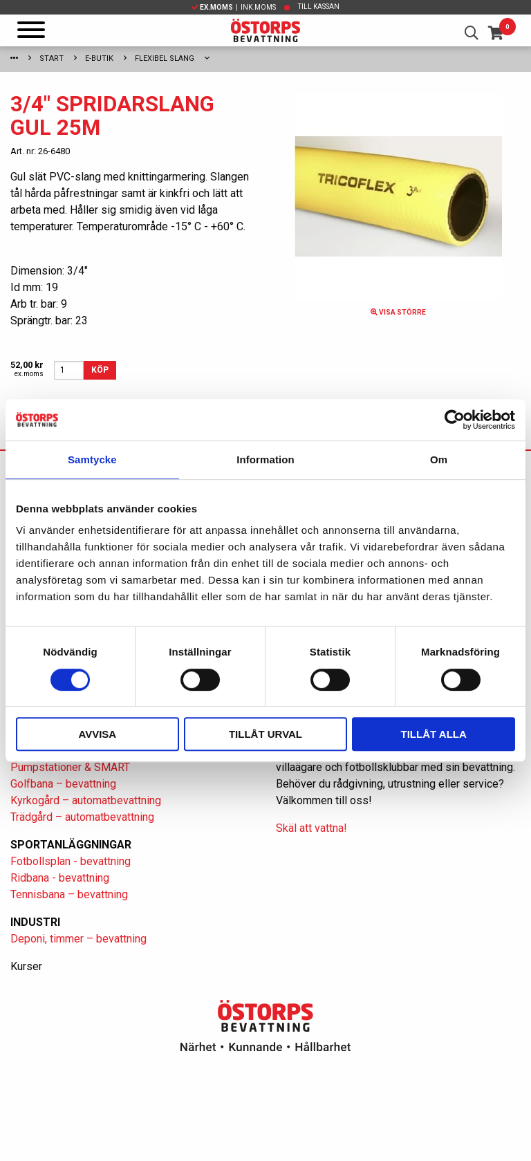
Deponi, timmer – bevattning (78, 938)
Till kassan (318, 6)
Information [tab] (265, 459)
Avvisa (97, 734)
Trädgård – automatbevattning (82, 817)
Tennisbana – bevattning (69, 894)
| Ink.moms (234, 7)
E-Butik (99, 58)
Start (51, 58)
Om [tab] (438, 459)
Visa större (398, 312)
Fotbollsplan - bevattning (70, 861)
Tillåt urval (265, 734)
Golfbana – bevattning (63, 783)
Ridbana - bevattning (59, 877)
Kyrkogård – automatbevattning (85, 800)
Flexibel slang (164, 58)
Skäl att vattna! (311, 828)
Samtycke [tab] (92, 459)
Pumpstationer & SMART (70, 767)
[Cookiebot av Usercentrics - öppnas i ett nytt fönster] (454, 419)
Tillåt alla (434, 734)
